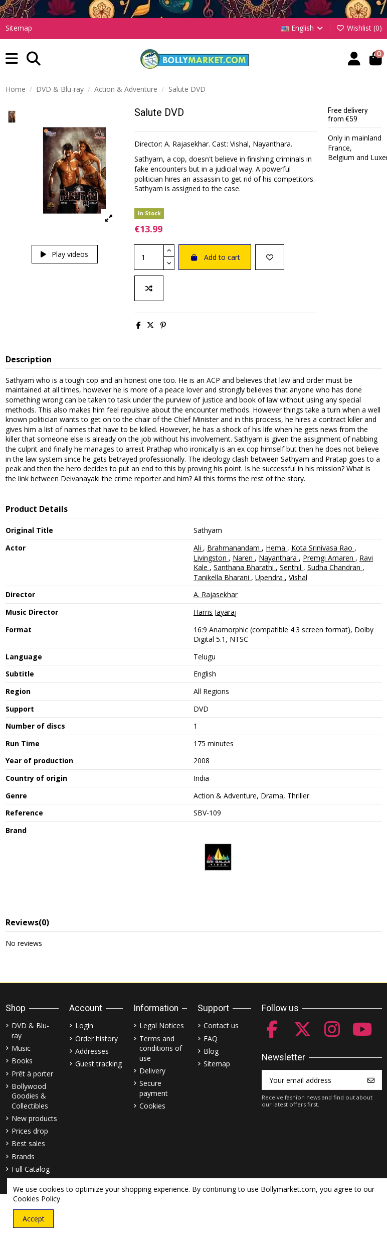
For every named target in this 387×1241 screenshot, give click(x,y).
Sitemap (19, 28)
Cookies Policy (36, 1198)
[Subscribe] (370, 1079)
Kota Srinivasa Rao (322, 548)
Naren (244, 558)
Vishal (298, 577)
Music (21, 1048)
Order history (96, 1038)
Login (84, 1025)
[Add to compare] (148, 288)
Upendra (270, 577)
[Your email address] (311, 1079)
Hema (276, 548)
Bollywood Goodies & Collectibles (30, 1096)
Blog (211, 1051)
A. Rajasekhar (216, 594)
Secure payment (153, 1088)
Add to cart (214, 257)
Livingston (211, 558)
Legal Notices (161, 1025)
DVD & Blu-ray (30, 1030)
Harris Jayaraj (215, 612)
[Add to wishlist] (269, 257)
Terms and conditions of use (160, 1048)
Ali (198, 548)
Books (22, 1060)
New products (34, 1118)
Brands (23, 1156)
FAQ (211, 1038)
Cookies (152, 1106)
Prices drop (30, 1131)
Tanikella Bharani (222, 577)
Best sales (28, 1143)
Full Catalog (31, 1169)
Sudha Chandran (334, 567)
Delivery (152, 1070)
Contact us (221, 1025)
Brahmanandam (234, 548)
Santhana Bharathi (245, 567)
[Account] (354, 59)
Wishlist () (359, 28)
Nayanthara (279, 558)
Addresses (92, 1051)
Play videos (64, 254)
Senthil (291, 567)
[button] (12, 59)
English (303, 28)
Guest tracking (98, 1063)
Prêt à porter (32, 1073)
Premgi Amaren (329, 558)
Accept (34, 1218)
